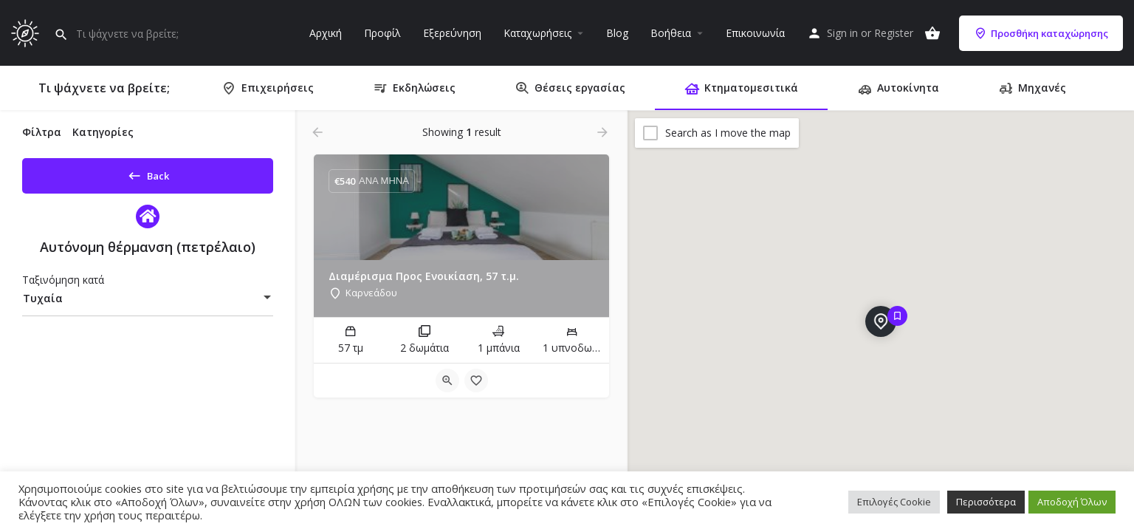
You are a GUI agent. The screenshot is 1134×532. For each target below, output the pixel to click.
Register (893, 33)
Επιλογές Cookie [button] (894, 501)
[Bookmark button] (476, 380)
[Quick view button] (447, 380)
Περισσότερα (986, 501)
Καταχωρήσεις (537, 33)
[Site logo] (27, 31)
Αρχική (325, 33)
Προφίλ (382, 33)
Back (148, 173)
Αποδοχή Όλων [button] (1072, 501)
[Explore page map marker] (880, 321)
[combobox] (147, 303)
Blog (617, 33)
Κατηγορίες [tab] (103, 132)
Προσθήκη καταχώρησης (1041, 33)
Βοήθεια (670, 33)
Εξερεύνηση (452, 33)
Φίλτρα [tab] (41, 132)
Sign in (842, 33)
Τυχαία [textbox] (43, 303)
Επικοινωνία (755, 33)
